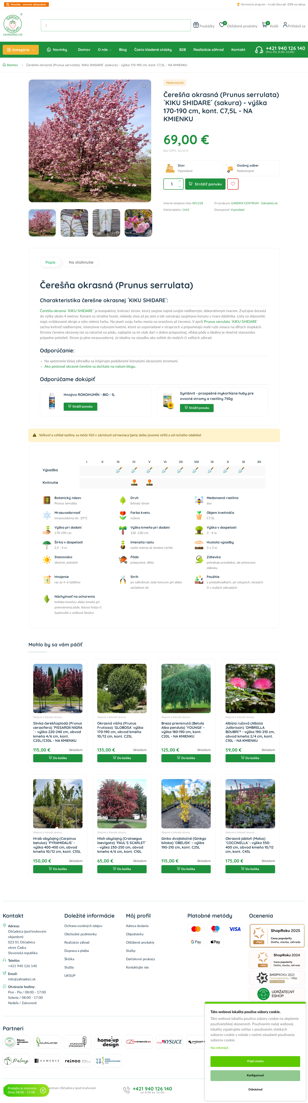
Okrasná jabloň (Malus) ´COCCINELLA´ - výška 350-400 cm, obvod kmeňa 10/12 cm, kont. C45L (249, 845)
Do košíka (58, 758)
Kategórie (20, 50)
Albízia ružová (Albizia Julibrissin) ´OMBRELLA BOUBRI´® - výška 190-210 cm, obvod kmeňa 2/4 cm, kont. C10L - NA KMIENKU (250, 732)
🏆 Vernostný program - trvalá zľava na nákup (270, 4)
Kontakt (238, 49)
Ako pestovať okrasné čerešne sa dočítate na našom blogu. (90, 366)
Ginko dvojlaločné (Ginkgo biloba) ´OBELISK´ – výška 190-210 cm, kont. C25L (183, 842)
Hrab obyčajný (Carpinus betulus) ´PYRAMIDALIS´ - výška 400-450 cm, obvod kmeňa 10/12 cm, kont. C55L (57, 845)
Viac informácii (219, 1048)
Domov (84, 49)
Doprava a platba (76, 951)
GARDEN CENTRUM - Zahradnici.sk (254, 203)
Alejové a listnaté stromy (47, 717)
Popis (50, 262)
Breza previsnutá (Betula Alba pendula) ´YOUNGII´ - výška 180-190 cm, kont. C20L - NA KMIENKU (182, 729)
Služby (69, 967)
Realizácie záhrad (208, 49)
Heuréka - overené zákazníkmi (28, 4)
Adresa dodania (137, 926)
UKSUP (69, 975)
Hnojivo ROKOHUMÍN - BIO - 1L (89, 394)
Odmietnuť (255, 1089)
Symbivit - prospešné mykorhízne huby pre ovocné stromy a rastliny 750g (217, 396)
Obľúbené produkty (140, 942)
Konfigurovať (255, 1075)
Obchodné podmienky (80, 934)
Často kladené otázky (153, 49)
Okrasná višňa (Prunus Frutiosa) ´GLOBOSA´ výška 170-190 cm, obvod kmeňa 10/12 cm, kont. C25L (120, 729)
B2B (182, 49)
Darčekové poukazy (140, 959)
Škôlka (69, 959)
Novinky (60, 49)
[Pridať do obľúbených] (233, 184)
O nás (104, 49)
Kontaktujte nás (137, 967)
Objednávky (135, 934)
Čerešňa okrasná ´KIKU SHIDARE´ (67, 311)
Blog (123, 49)
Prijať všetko (255, 1061)
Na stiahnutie (81, 262)
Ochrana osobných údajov (83, 926)
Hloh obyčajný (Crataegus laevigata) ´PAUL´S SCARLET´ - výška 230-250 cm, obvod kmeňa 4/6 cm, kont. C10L (121, 845)
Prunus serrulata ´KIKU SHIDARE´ (231, 322)
